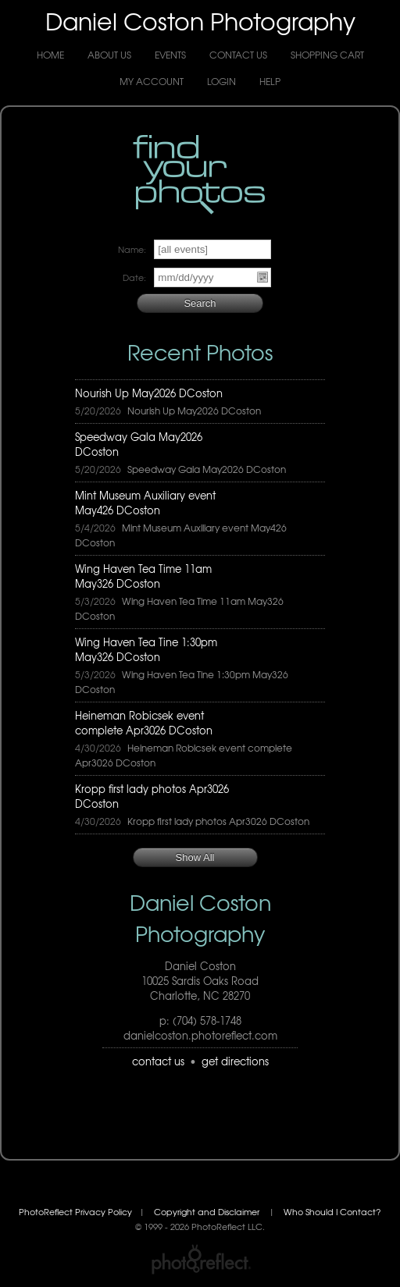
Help (269, 81)
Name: (132, 249)
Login (221, 81)
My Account (152, 81)
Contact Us (238, 55)
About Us (109, 55)
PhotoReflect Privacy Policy (75, 1211)
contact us (158, 1061)
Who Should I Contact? (332, 1211)
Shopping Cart (327, 55)
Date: (134, 277)
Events (170, 55)
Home (50, 55)
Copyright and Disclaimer (208, 1211)
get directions (235, 1061)
